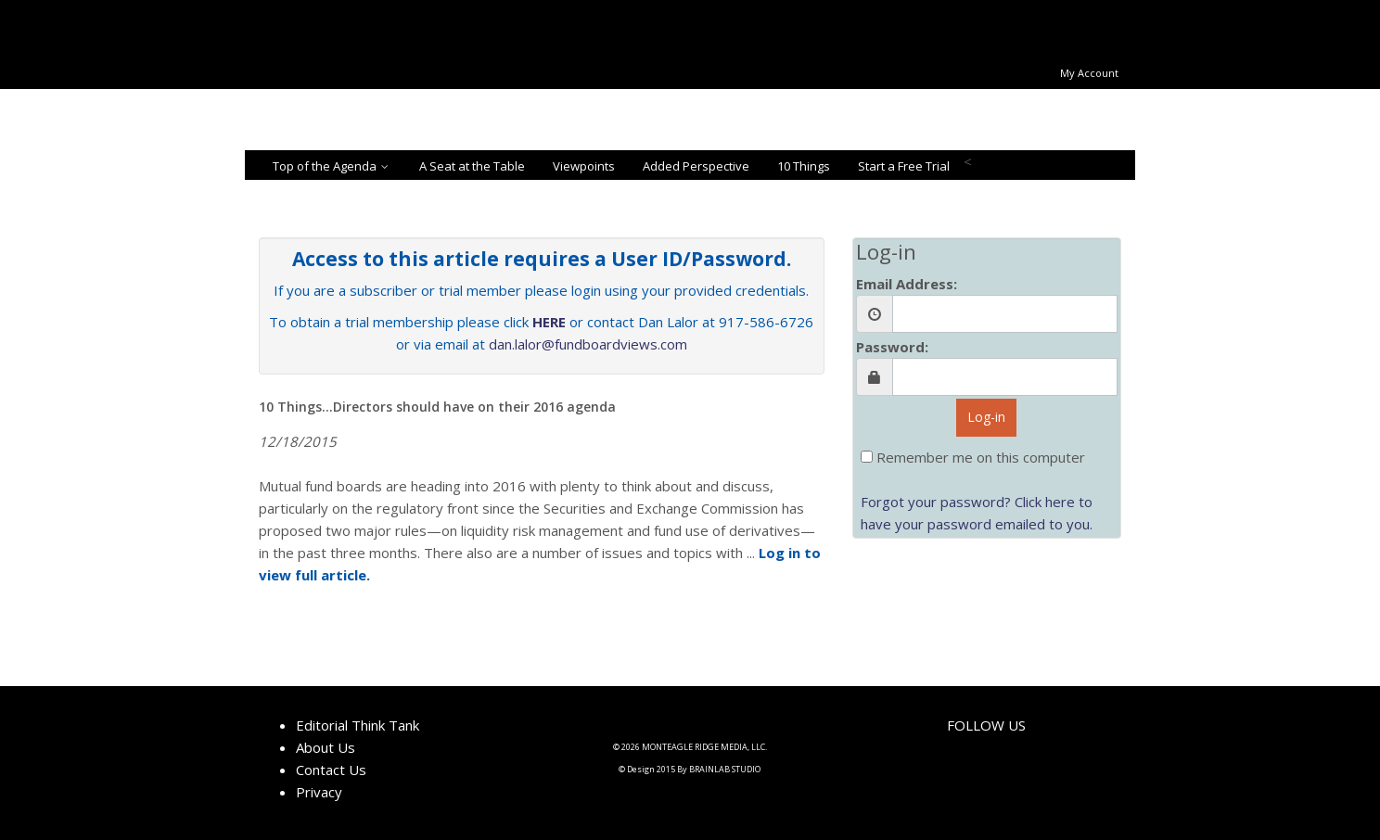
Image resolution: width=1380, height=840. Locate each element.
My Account (1089, 73)
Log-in (986, 417)
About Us (325, 747)
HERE (549, 321)
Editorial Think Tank (357, 725)
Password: (892, 346)
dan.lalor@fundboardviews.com (588, 344)
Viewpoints (584, 166)
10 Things (803, 166)
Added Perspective (696, 166)
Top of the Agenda (332, 166)
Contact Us (331, 769)
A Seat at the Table (472, 166)
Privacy (319, 792)
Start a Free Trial (904, 166)
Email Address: (906, 283)
